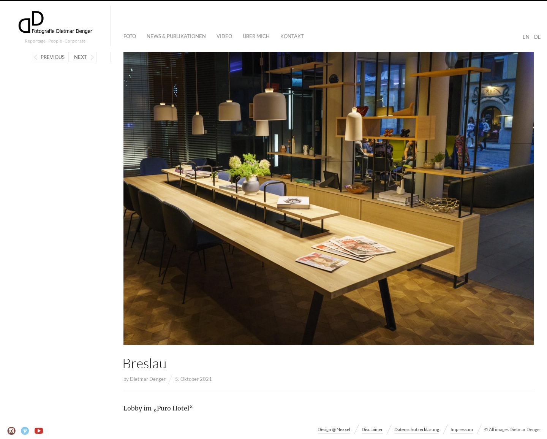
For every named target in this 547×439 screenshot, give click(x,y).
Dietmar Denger (148, 379)
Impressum (462, 429)
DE (537, 37)
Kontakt (292, 36)
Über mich (256, 36)
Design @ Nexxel (334, 429)
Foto (129, 36)
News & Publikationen (176, 36)
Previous (53, 57)
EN (526, 37)
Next (80, 57)
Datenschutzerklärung (416, 429)
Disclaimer (372, 429)
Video (224, 36)
